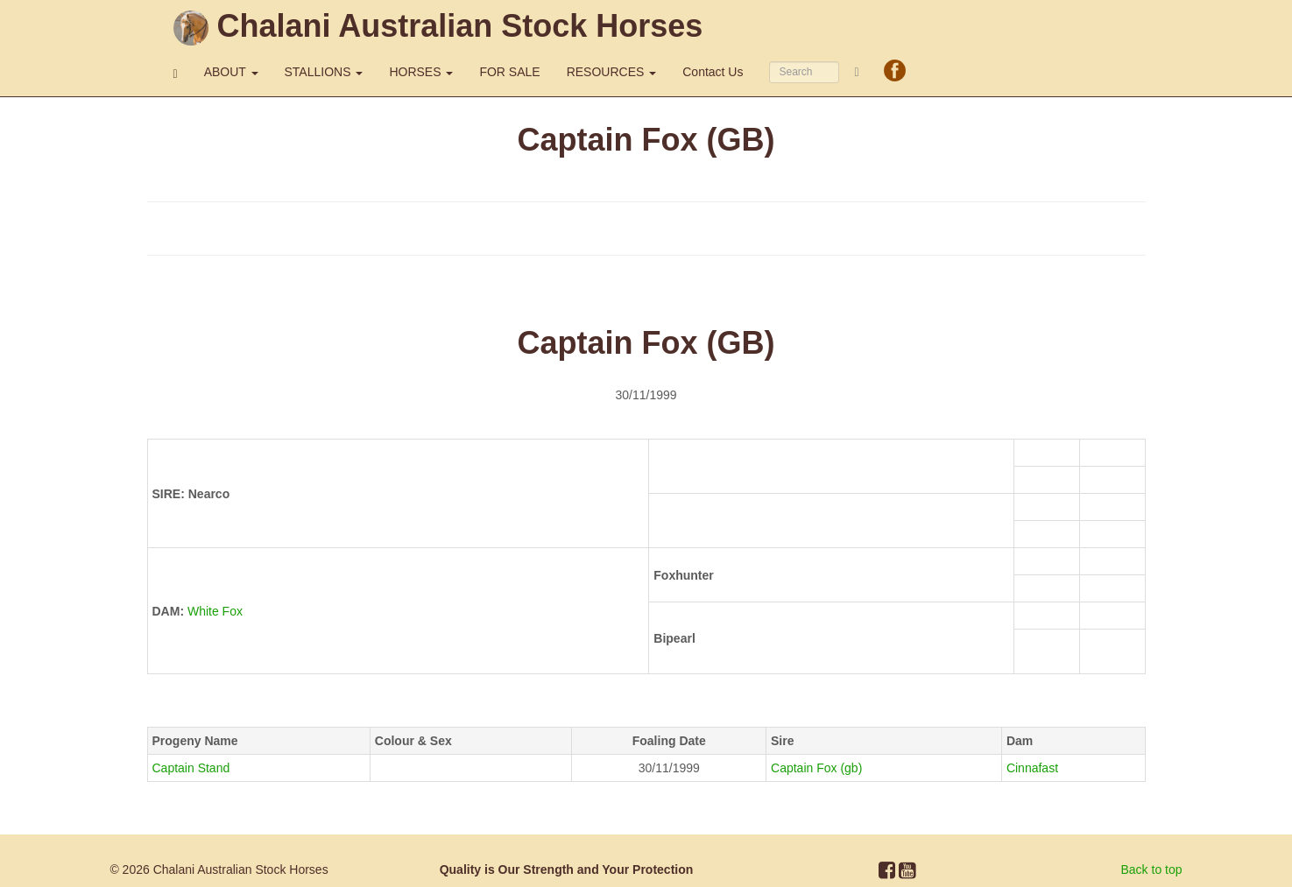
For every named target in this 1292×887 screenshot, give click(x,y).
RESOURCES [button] (612, 72)
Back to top (1152, 869)
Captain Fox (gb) (816, 768)
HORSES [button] (421, 72)
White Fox (215, 611)
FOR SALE (509, 72)
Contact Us (712, 72)
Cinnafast (1032, 768)
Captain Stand (191, 768)
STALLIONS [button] (324, 72)
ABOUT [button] (231, 72)
